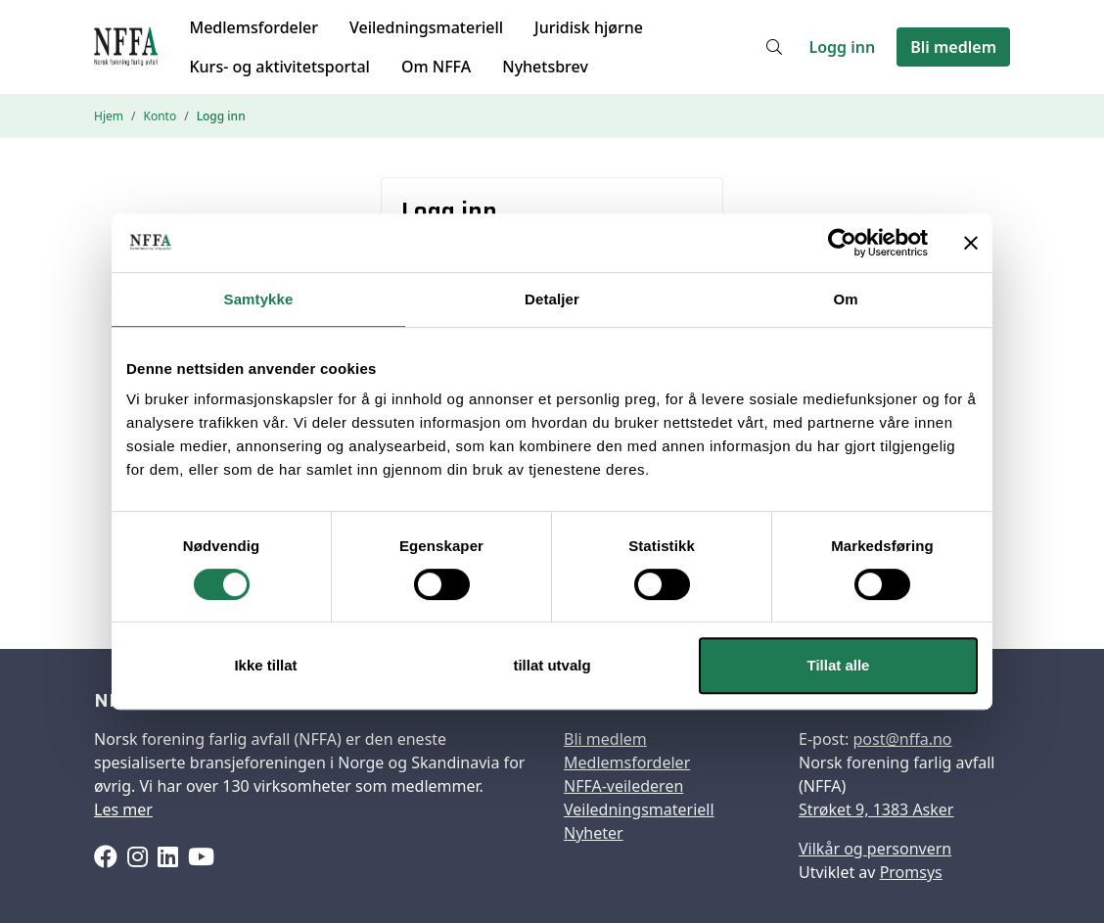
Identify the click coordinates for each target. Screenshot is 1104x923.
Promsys (911, 872)
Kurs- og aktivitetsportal (279, 66)
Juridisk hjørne (588, 27)
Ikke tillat (265, 665)
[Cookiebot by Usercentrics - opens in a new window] (842, 242)
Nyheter (593, 833)
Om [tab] (845, 299)
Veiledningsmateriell (426, 27)
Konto (159, 116)
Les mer (123, 809)
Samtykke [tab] (259, 299)
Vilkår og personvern (875, 848)
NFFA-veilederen (623, 786)
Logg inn (842, 47)
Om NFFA (436, 66)
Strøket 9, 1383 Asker (876, 809)
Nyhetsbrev (545, 66)
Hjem (108, 116)
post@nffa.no (901, 739)
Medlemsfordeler (253, 27)
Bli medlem (953, 47)
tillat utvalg (551, 665)
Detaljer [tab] (552, 299)
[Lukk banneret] (971, 243)
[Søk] (774, 47)
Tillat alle (838, 665)
